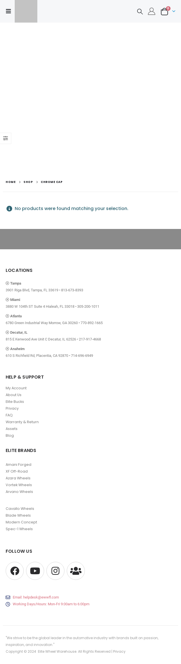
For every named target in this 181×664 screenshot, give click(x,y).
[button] (10, 11)
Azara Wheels (18, 478)
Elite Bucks (15, 401)
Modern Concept (21, 522)
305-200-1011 (88, 306)
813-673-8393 (72, 290)
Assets (12, 428)
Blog (10, 435)
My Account (16, 388)
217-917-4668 (90, 339)
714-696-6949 (82, 355)
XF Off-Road (17, 471)
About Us (13, 394)
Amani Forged (18, 464)
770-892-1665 (92, 323)
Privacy (12, 408)
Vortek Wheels (19, 484)
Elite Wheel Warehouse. (57, 651)
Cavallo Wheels (20, 508)
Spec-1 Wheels (19, 529)
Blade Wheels (18, 515)
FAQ (9, 415)
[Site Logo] (26, 11)
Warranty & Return (22, 422)
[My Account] (151, 11)
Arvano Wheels (19, 491)
